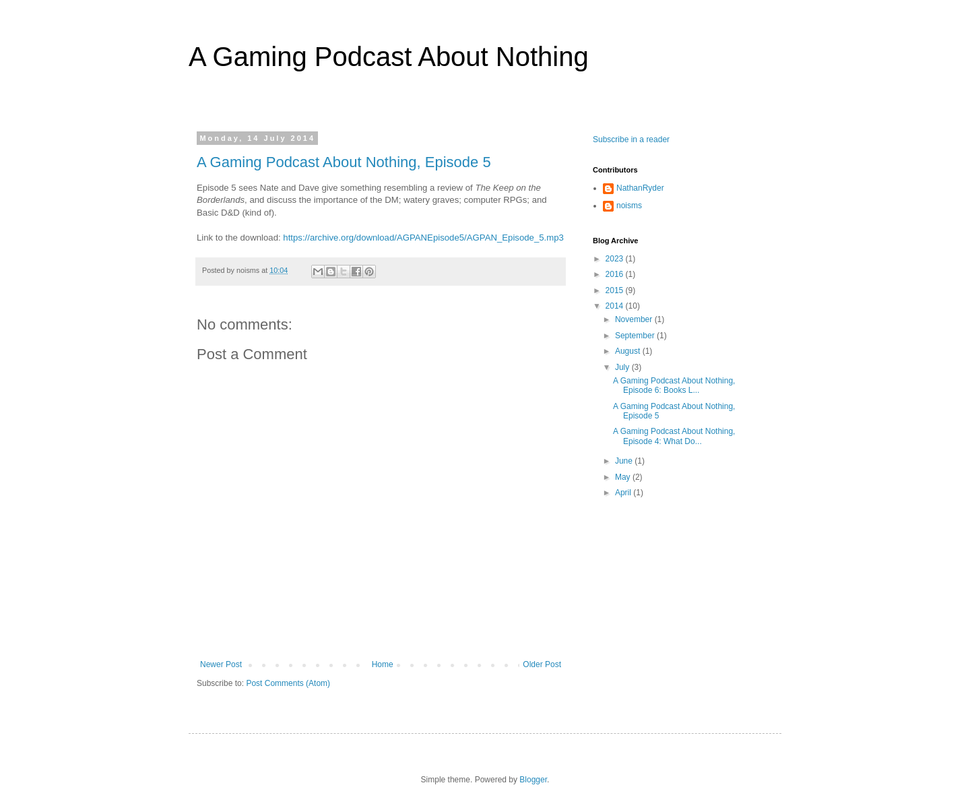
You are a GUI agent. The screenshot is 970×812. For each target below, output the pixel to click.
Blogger (533, 779)
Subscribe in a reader (631, 139)
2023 (616, 258)
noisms (629, 205)
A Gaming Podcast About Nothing (389, 56)
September (636, 335)
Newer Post (221, 664)
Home (382, 664)
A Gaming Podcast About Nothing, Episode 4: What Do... (674, 436)
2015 (616, 290)
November (635, 319)
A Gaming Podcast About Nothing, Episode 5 (344, 162)
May (624, 477)
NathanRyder (640, 188)
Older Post (542, 664)
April (624, 492)
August (629, 351)
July (623, 367)
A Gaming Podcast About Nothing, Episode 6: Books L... (674, 385)
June (625, 461)
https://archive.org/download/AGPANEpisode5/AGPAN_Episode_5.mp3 (423, 237)
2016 (616, 274)
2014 (616, 306)
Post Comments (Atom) (288, 683)
